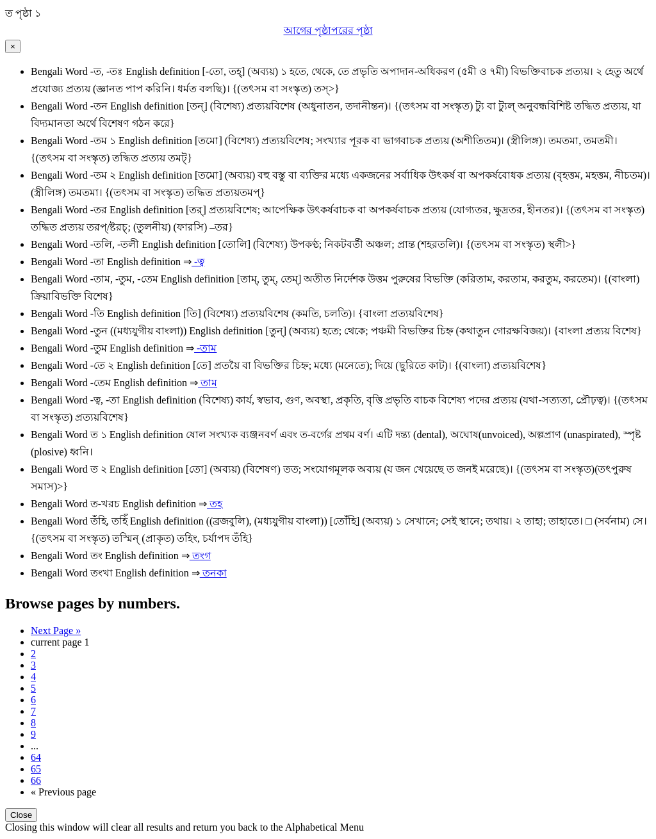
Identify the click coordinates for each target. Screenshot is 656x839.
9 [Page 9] (33, 734)
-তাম (205, 348)
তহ (214, 503)
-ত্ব (198, 261)
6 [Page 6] (33, 699)
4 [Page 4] (33, 676)
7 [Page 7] (33, 711)
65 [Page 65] (36, 768)
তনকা (213, 572)
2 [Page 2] (33, 653)
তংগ (200, 555)
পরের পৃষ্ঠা (352, 30)
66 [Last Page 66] (36, 780)
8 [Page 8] (33, 722)
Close (21, 815)
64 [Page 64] (36, 757)
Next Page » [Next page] (56, 630)
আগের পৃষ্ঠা (307, 30)
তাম (207, 382)
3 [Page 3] (33, 665)
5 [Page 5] (33, 688)
